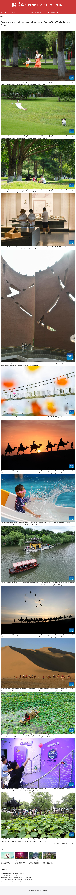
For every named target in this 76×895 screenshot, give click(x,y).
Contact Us (45, 890)
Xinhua (2, 29)
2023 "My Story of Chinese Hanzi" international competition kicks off (6, 862)
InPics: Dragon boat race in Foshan (9, 875)
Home (1, 16)
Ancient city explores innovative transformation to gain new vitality (20, 862)
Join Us (41, 890)
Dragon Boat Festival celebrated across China (11, 881)
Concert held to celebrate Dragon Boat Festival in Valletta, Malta (16, 879)
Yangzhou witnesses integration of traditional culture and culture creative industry (35, 862)
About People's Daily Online (34, 890)
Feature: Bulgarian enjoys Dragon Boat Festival (12, 873)
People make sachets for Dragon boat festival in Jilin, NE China (16, 877)
